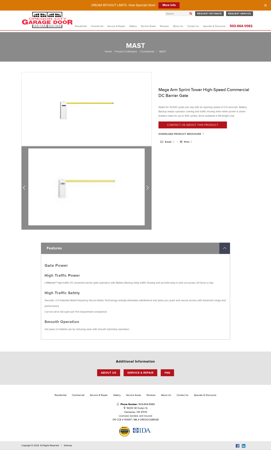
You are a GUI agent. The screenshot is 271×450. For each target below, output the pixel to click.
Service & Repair (116, 26)
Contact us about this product (192, 125)
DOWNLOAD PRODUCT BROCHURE (181, 134)
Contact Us (193, 26)
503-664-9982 (241, 26)
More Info (169, 5)
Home (108, 51)
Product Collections (126, 51)
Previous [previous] (25, 187)
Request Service (239, 13)
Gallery (133, 26)
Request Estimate (209, 13)
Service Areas (148, 26)
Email (166, 142)
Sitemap (68, 445)
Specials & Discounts (214, 26)
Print (185, 142)
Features (54, 248)
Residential (81, 26)
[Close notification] (265, 5)
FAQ (167, 372)
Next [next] (148, 187)
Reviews (164, 26)
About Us (178, 26)
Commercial (97, 26)
